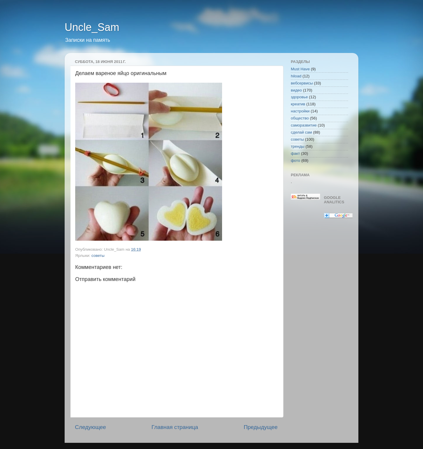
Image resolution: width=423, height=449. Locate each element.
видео (296, 90)
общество (300, 118)
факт (295, 153)
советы (97, 255)
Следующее (90, 427)
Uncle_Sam (92, 27)
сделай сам (301, 132)
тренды (297, 146)
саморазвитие (304, 125)
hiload (296, 76)
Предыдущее (261, 427)
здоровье (299, 97)
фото (295, 160)
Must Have (300, 69)
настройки (300, 111)
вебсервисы (302, 83)
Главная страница (175, 427)
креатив (298, 104)
